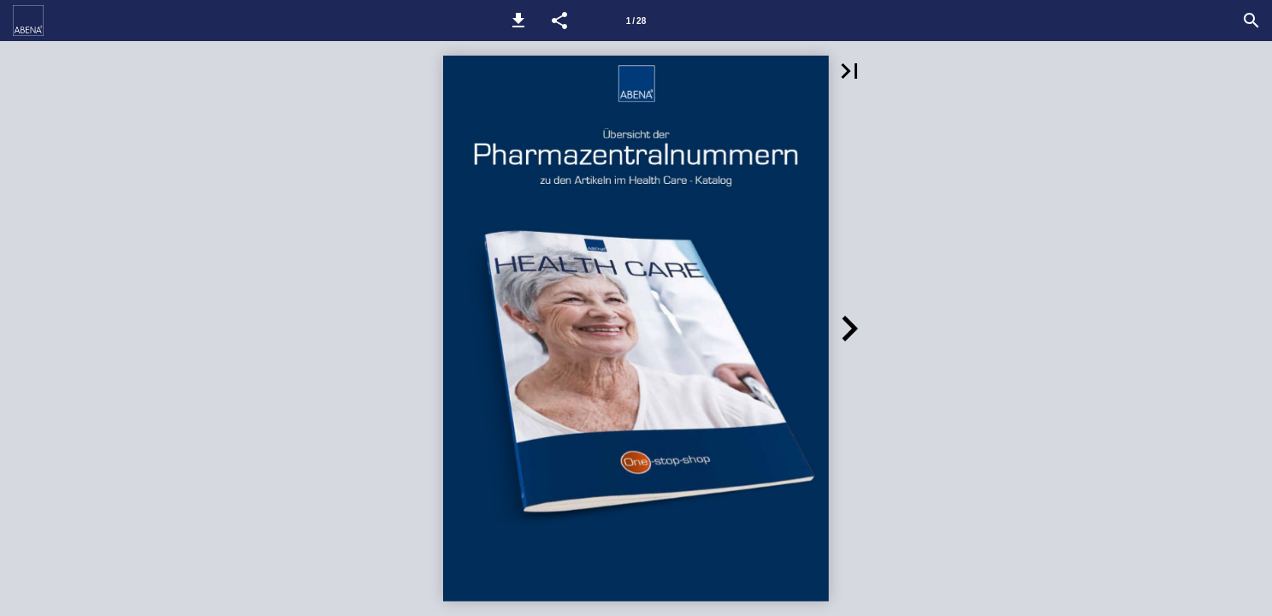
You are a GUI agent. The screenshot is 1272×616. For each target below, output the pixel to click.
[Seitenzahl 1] (635, 20)
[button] (518, 20)
